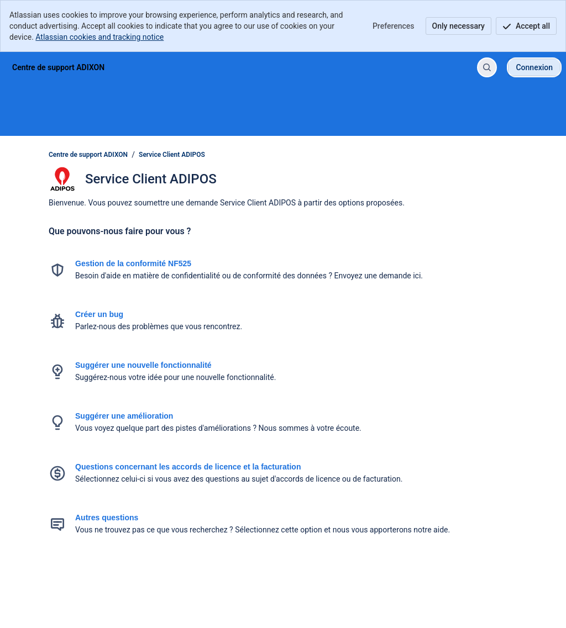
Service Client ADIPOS (172, 155)
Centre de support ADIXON (88, 155)
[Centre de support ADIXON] (58, 67)
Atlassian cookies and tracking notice (99, 37)
